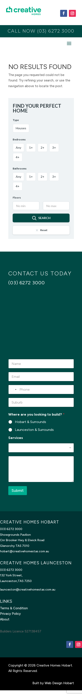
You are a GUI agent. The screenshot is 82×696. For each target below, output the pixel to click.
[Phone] (41, 389)
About (4, 619)
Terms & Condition (14, 608)
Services (15, 438)
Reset (41, 230)
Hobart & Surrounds (30, 422)
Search (41, 218)
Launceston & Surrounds (34, 430)
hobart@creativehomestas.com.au (24, 551)
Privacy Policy (10, 614)
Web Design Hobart (59, 683)
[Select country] (13, 389)
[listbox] (41, 447)
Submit (18, 490)
